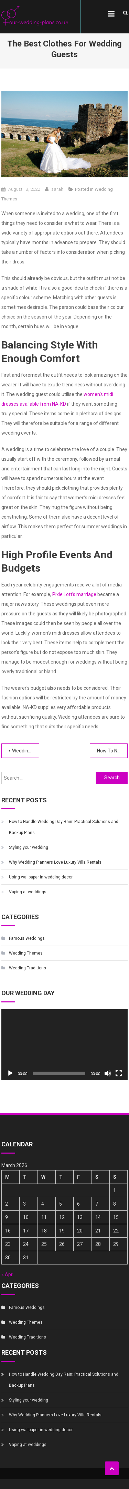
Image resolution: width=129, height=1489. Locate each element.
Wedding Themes (26, 953)
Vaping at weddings (27, 891)
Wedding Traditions (27, 968)
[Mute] (107, 1073)
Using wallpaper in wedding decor (41, 877)
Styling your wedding (28, 847)
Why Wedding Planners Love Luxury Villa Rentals (55, 862)
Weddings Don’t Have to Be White (25, 750)
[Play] (10, 1073)
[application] (64, 1045)
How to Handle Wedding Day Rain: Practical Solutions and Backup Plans (63, 827)
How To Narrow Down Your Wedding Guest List (112, 750)
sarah (57, 189)
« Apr (7, 1274)
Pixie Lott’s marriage (74, 594)
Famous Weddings (27, 938)
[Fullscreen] (118, 1073)
